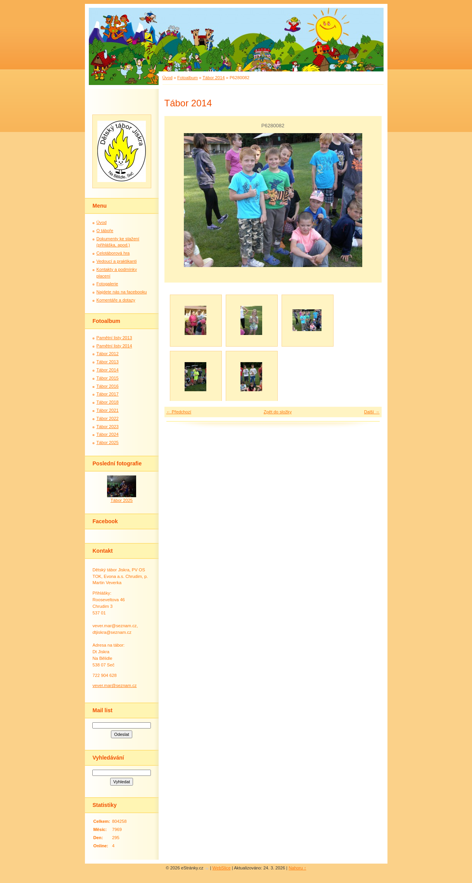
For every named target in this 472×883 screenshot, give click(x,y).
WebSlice (222, 868)
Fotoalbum (187, 77)
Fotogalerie (107, 283)
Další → (372, 411)
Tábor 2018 (108, 402)
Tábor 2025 (108, 442)
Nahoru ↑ (297, 868)
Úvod (168, 77)
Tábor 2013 (108, 361)
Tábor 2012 (108, 353)
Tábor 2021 (108, 410)
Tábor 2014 (213, 77)
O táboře (105, 230)
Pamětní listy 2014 (114, 345)
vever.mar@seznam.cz (115, 685)
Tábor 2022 (108, 418)
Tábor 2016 (108, 386)
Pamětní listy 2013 (114, 337)
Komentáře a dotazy (116, 300)
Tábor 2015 (108, 378)
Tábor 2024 (108, 434)
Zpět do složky (278, 411)
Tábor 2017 (108, 394)
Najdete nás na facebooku (122, 292)
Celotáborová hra (113, 253)
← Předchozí (179, 411)
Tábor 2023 (108, 426)
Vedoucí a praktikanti (117, 261)
